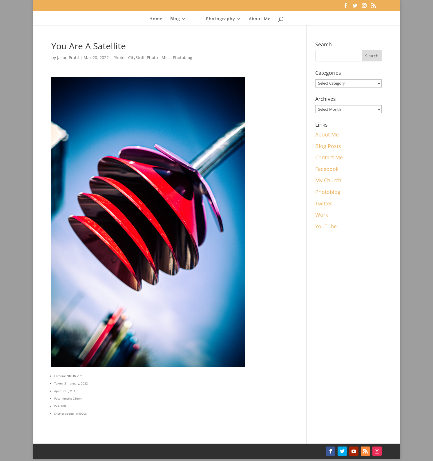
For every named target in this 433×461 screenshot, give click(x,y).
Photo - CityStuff (128, 57)
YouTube (326, 226)
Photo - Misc (159, 57)
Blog (175, 19)
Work (321, 214)
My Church (328, 180)
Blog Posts (328, 146)
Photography (220, 19)
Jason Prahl (68, 57)
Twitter (323, 203)
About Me (260, 19)
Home (155, 19)
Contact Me (329, 157)
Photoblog (182, 57)
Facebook (326, 168)
